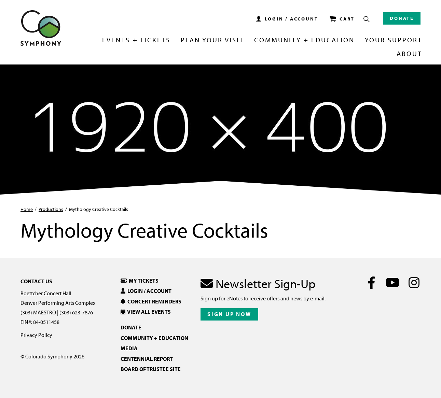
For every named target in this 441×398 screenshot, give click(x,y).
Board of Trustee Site (151, 369)
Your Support (393, 40)
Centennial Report (147, 358)
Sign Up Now (229, 314)
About (409, 54)
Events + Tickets (136, 40)
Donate (402, 18)
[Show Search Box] (366, 19)
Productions (51, 209)
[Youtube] (392, 282)
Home (26, 209)
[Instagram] (414, 282)
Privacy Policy (36, 334)
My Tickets (140, 280)
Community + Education (304, 40)
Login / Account (146, 290)
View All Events (146, 311)
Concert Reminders (151, 301)
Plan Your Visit (212, 40)
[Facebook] (371, 282)
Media (129, 348)
